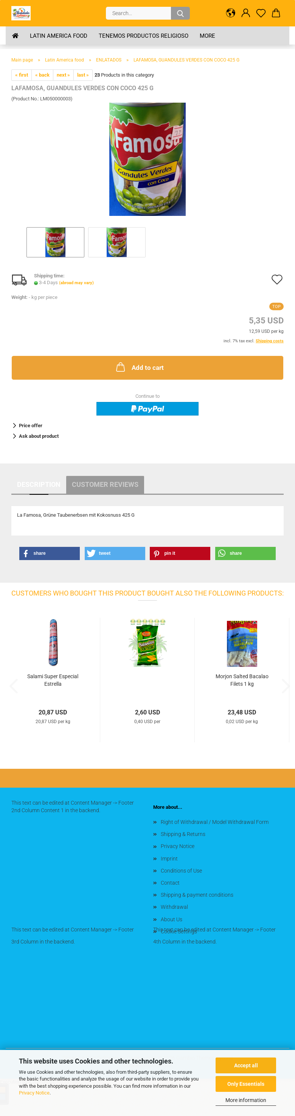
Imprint (169, 859)
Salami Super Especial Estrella (52, 680)
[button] (230, 13)
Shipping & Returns (183, 834)
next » (63, 75)
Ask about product (39, 436)
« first (21, 75)
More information (245, 1100)
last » (83, 75)
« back (42, 75)
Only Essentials (245, 1084)
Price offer (30, 425)
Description (39, 484)
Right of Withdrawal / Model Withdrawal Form (215, 822)
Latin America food (58, 35)
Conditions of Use (181, 871)
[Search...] (180, 13)
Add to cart (139, 367)
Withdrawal (174, 907)
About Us (171, 919)
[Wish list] (261, 13)
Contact (170, 883)
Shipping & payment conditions (197, 895)
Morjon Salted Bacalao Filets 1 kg (242, 680)
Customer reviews (105, 484)
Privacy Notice (34, 1093)
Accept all (246, 1065)
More (207, 35)
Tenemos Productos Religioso (143, 35)
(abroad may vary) (76, 282)
